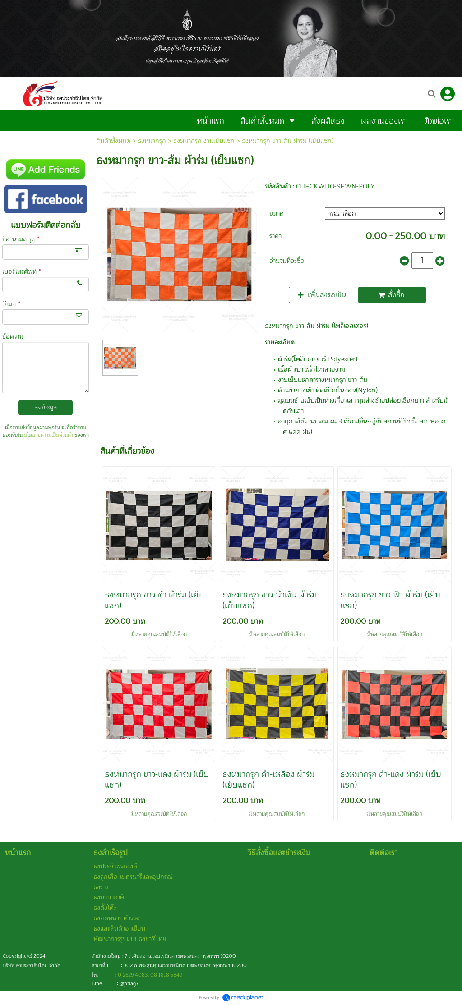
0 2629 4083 (133, 975)
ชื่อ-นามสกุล (20, 239)
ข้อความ (12, 336)
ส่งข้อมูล (45, 407)
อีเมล (11, 304)
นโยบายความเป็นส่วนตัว (48, 435)
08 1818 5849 (166, 975)
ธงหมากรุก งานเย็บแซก (204, 141)
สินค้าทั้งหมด (113, 141)
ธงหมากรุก (152, 141)
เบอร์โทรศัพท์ (21, 271)
